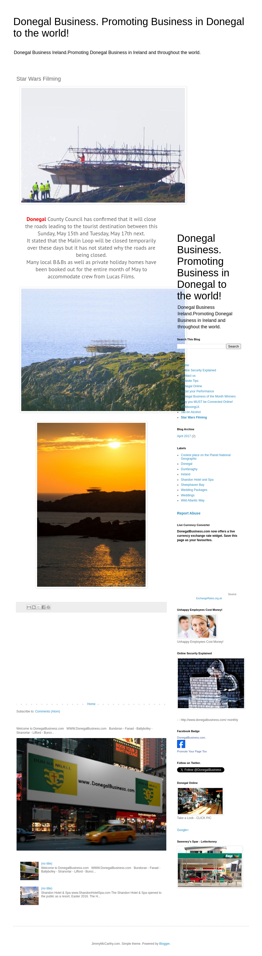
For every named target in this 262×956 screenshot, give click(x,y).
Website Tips (189, 381)
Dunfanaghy (189, 469)
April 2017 (184, 436)
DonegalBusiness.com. (191, 737)
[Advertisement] (91, 660)
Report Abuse (188, 513)
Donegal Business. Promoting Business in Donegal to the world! (203, 267)
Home (91, 704)
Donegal (36, 219)
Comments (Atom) (47, 711)
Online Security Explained (198, 370)
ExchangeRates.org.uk (209, 598)
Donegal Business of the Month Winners (208, 396)
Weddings (187, 495)
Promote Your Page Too (192, 751)
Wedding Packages (194, 490)
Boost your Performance (197, 391)
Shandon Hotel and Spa (197, 479)
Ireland (185, 474)
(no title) (46, 863)
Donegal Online (191, 386)
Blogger (164, 944)
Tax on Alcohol (191, 412)
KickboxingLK (190, 407)
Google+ (183, 830)
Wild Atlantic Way (192, 500)
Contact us (188, 375)
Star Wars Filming (194, 417)
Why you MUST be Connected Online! (207, 402)
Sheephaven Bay (192, 485)
